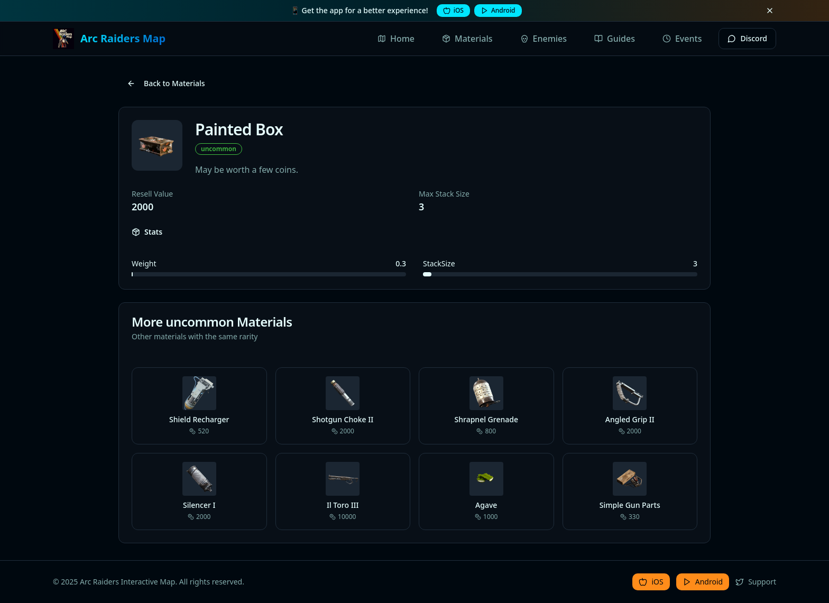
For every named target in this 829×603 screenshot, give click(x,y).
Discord (747, 38)
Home (395, 38)
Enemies (543, 38)
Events (682, 38)
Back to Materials (166, 83)
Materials (467, 38)
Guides (614, 38)
